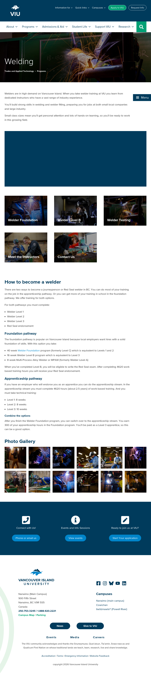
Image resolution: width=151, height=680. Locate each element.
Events (51, 637)
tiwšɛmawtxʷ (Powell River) (111, 609)
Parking (41, 614)
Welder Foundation (29, 350)
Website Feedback (99, 656)
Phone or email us (26, 538)
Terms (60, 656)
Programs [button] (30, 26)
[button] (64, 7)
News (60, 625)
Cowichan (102, 604)
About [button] (12, 26)
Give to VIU (90, 625)
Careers (99, 637)
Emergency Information (76, 656)
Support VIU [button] (105, 26)
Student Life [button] (81, 26)
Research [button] (126, 26)
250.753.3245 (26, 610)
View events (76, 538)
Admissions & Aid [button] (55, 26)
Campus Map (26, 614)
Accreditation (48, 656)
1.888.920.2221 (46, 610)
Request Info (137, 7)
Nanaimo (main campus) (110, 600)
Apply (117, 7)
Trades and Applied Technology (19, 71)
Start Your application (125, 538)
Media (74, 637)
